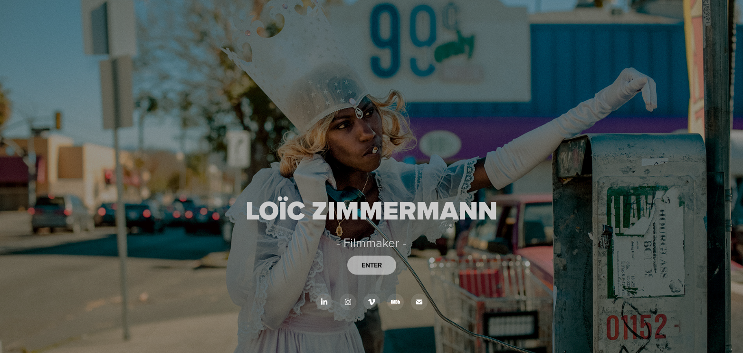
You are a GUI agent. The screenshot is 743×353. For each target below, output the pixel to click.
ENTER (372, 265)
